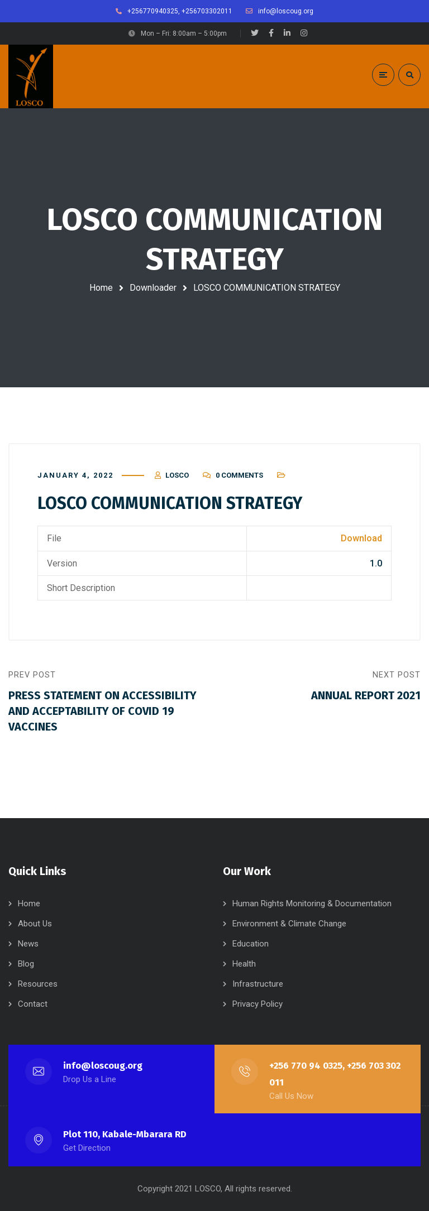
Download (361, 538)
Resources (38, 984)
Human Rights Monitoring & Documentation (312, 903)
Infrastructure (257, 984)
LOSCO (177, 475)
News (28, 944)
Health (244, 964)
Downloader (153, 287)
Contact (32, 1004)
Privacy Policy (257, 1004)
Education (250, 944)
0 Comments (239, 475)
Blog (26, 964)
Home (101, 287)
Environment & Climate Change (289, 924)
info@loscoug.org (102, 1065)
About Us (35, 924)
